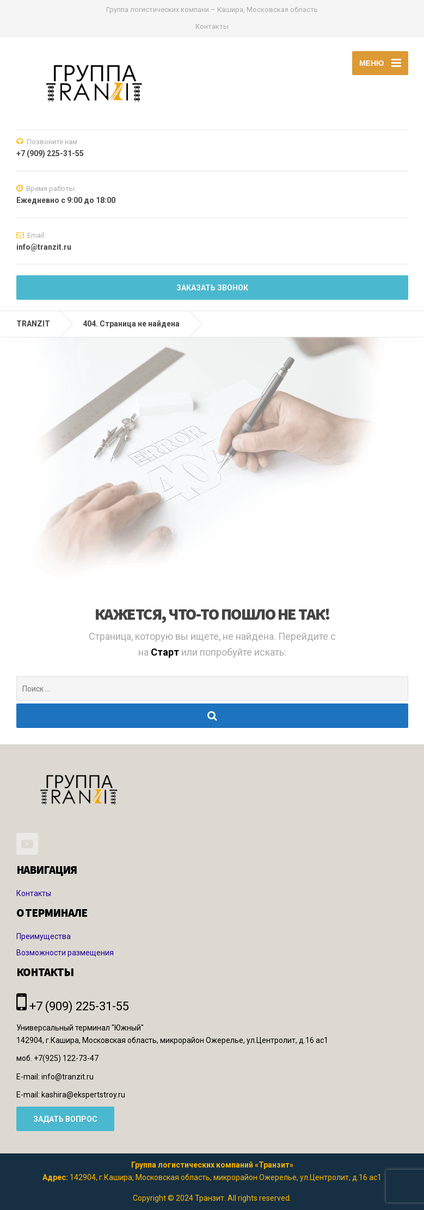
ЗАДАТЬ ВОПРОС (65, 1119)
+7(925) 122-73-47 (66, 1058)
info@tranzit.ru (67, 1076)
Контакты (212, 26)
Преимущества (43, 936)
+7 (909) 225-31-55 (72, 1006)
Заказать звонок (212, 287)
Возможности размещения (65, 952)
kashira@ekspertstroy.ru (83, 1094)
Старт (166, 652)
